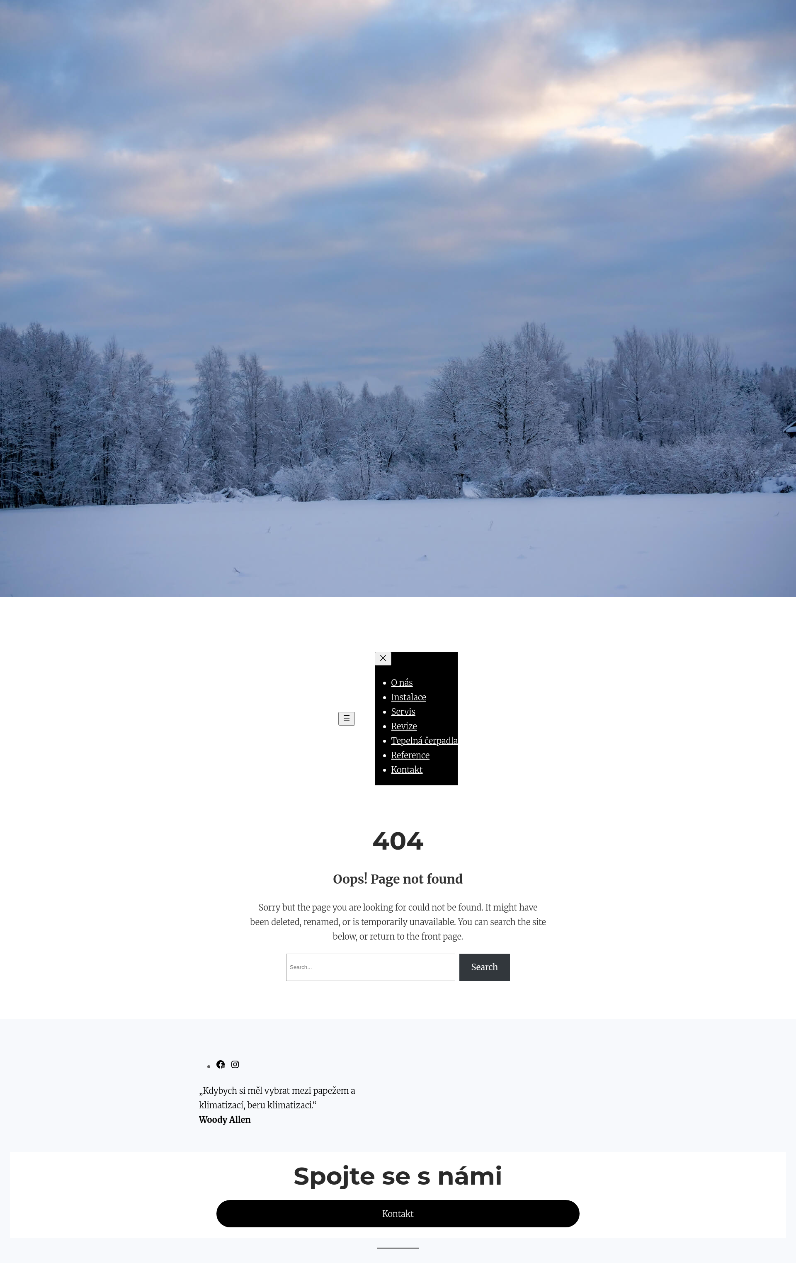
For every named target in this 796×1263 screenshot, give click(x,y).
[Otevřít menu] (346, 719)
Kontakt (398, 1214)
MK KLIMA (398, 621)
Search (484, 967)
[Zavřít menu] (383, 659)
